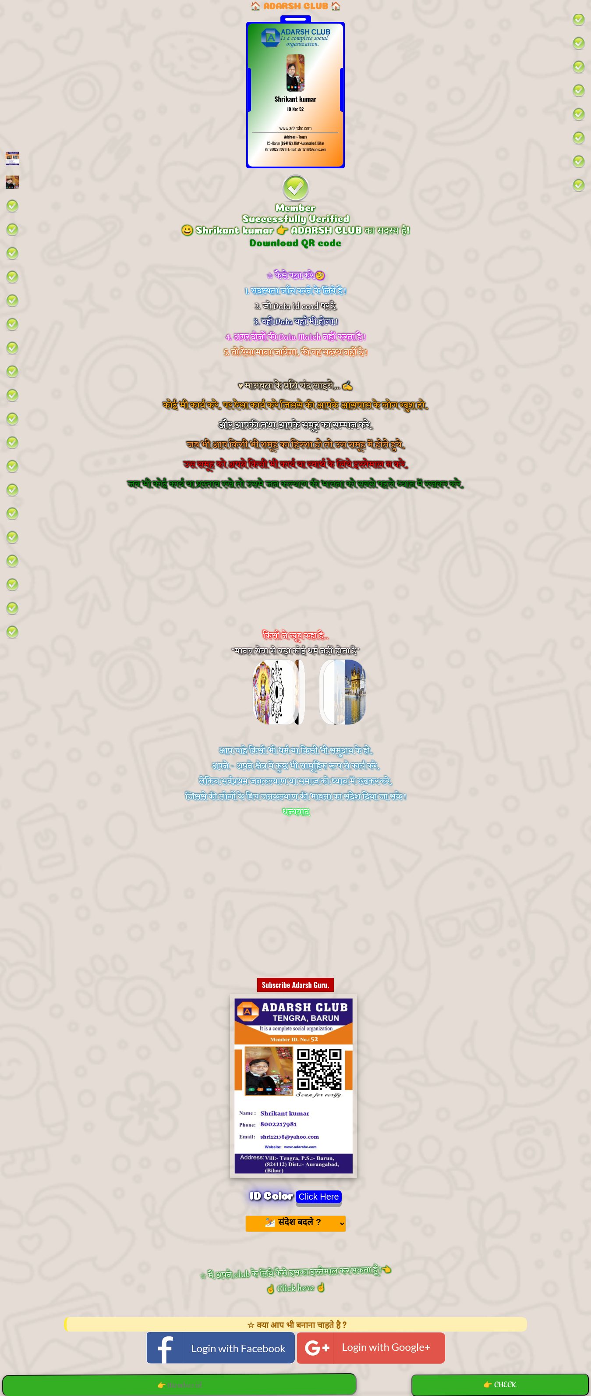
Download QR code (295, 241)
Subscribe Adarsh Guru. (295, 985)
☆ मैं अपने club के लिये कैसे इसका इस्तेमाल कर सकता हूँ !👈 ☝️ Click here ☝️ (295, 1280)
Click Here (318, 1196)
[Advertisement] (295, 571)
